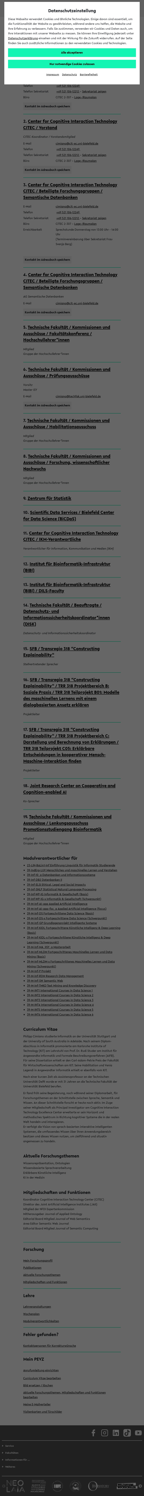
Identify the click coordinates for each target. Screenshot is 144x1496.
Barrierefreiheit (89, 74)
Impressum (52, 74)
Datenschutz (69, 74)
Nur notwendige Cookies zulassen (72, 64)
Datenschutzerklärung (23, 38)
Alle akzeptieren (72, 52)
